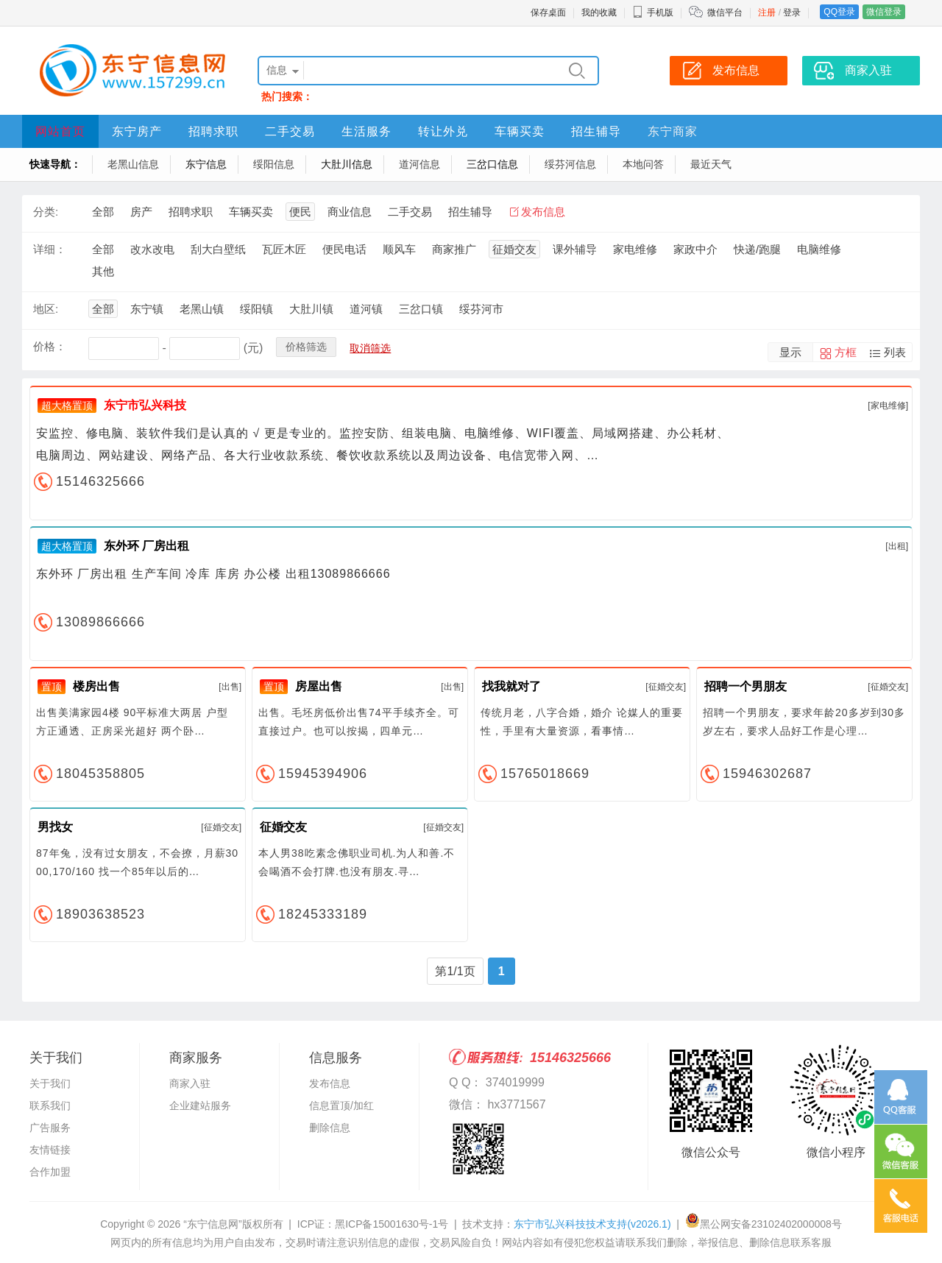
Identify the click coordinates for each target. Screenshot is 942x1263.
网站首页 (60, 131)
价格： (49, 346)
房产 (141, 211)
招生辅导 (596, 131)
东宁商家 (673, 131)
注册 (767, 12)
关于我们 (50, 1083)
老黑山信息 (133, 164)
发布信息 (735, 70)
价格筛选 (306, 347)
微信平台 (725, 12)
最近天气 (711, 164)
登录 (792, 12)
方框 (846, 352)
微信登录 (884, 12)
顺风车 (399, 249)
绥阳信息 (273, 164)
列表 (895, 352)
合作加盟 (50, 1172)
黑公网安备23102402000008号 (763, 1224)
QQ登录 (839, 12)
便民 (300, 211)
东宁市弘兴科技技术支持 (592, 1224)
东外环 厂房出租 (146, 545)
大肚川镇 (311, 309)
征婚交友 (514, 249)
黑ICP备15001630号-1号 (391, 1224)
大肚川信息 (346, 164)
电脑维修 (819, 249)
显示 (790, 352)
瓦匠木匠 (284, 249)
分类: (45, 211)
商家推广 (454, 249)
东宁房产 (137, 131)
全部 (103, 211)
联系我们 (50, 1105)
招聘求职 (213, 131)
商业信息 (349, 211)
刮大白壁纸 (218, 249)
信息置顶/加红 (341, 1105)
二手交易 (290, 131)
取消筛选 (370, 348)
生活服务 (366, 131)
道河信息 (419, 164)
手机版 (652, 12)
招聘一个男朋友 (745, 686)
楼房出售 (96, 686)
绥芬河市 (481, 309)
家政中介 (695, 249)
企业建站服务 (200, 1105)
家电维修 (635, 249)
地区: (45, 309)
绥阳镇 (256, 309)
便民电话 (344, 249)
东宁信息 (206, 164)
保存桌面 (548, 12)
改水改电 (152, 249)
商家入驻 (868, 70)
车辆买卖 (520, 131)
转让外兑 (443, 131)
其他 (103, 271)
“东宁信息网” (212, 1224)
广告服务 (50, 1127)
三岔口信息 (492, 164)
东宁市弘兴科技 (145, 405)
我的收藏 (599, 12)
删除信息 (329, 1127)
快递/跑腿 (757, 249)
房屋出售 (318, 686)
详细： (49, 249)
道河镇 (366, 309)
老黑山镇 (202, 309)
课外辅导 (575, 249)
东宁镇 (146, 309)
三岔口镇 (421, 309)
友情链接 (50, 1150)
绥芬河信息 (570, 164)
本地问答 (643, 164)
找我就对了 (511, 686)
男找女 (55, 827)
